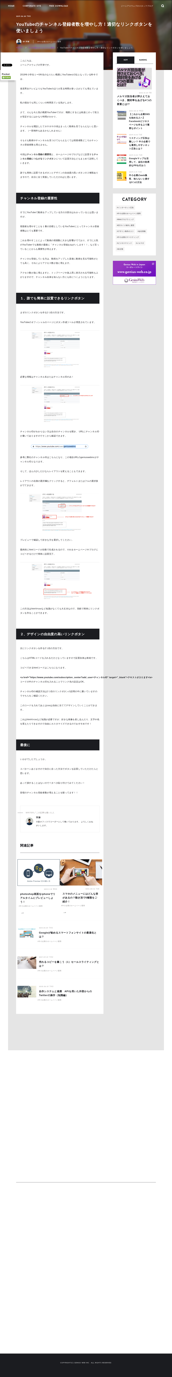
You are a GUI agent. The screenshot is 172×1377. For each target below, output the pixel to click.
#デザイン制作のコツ (125, 231)
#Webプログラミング (125, 219)
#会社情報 (142, 231)
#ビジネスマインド (124, 243)
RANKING (143, 60)
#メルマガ (140, 243)
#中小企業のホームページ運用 (49, 42)
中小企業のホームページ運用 (41, 48)
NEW (126, 60)
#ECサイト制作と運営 (125, 225)
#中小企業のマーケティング (128, 237)
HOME (11, 6)
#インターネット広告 (125, 208)
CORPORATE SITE (32, 6)
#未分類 (120, 249)
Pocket (6, 74)
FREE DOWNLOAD (58, 6)
